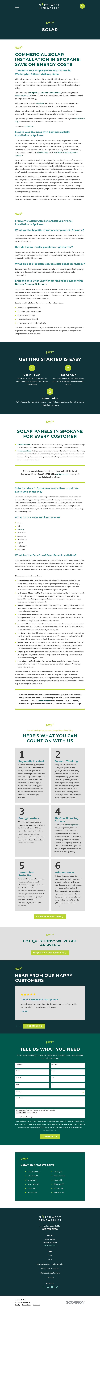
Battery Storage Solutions (31, 284)
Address (18, 1078)
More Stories (33, 1026)
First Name (19, 1064)
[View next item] (20, 1026)
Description (19, 1098)
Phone (18, 1071)
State (17, 1084)
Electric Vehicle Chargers (50, 1268)
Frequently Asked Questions (50, 953)
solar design (40, 103)
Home (50, 1255)
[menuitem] (17, 1305)
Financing (20, 529)
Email (52, 1071)
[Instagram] (57, 1287)
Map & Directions (50, 1245)
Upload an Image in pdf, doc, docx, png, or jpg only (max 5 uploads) (35, 1110)
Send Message (50, 1137)
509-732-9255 (50, 1229)
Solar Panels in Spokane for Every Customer (50, 434)
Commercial (29, 126)
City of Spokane (42, 152)
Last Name (54, 1064)
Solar (50, 1260)
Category (18, 1091)
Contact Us (50, 1277)
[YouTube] (52, 1287)
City (52, 1078)
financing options (72, 825)
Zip (52, 1084)
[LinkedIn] (48, 1287)
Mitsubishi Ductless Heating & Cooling (50, 1264)
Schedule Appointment (50, 917)
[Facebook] (43, 1287)
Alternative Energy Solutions (50, 1273)
